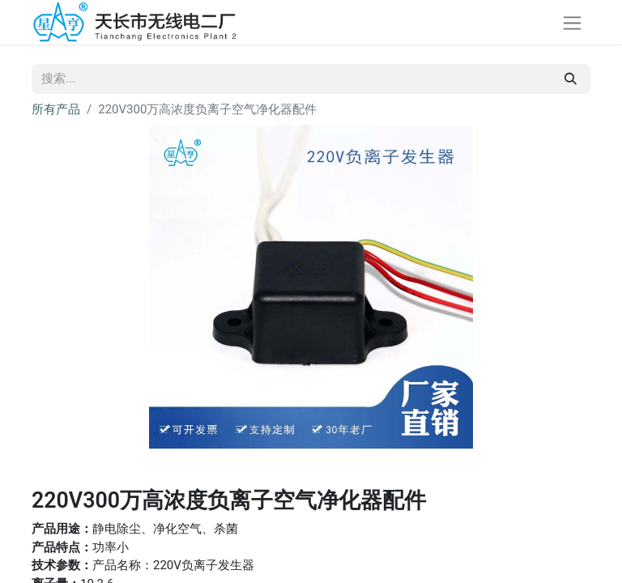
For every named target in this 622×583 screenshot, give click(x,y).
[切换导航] (572, 22)
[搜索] (570, 79)
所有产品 (56, 109)
